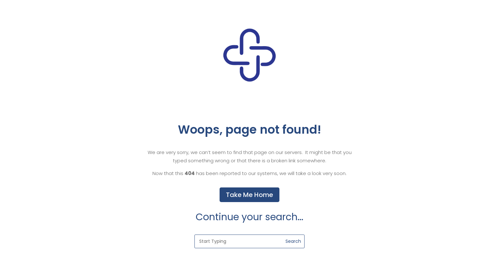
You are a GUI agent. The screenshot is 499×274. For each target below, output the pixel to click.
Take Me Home (249, 194)
